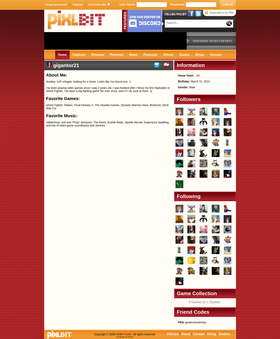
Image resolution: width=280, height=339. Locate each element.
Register (78, 4)
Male (186, 87)
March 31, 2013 (194, 81)
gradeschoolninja (192, 322)
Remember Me (97, 4)
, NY (189, 75)
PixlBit (76, 21)
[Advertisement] (115, 41)
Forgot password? (56, 4)
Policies (173, 334)
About (185, 334)
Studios (224, 334)
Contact (199, 334)
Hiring (211, 334)
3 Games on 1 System (204, 302)
